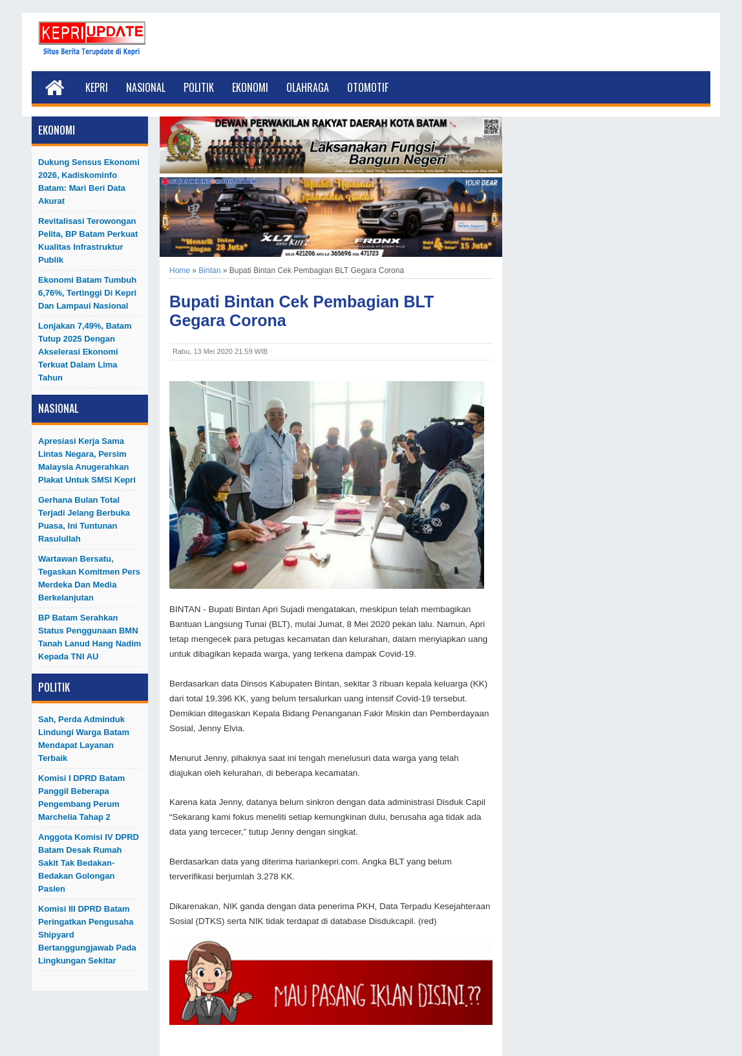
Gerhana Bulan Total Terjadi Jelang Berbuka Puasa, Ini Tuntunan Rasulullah (84, 519)
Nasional (145, 87)
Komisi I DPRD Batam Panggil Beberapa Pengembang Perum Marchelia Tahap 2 (81, 797)
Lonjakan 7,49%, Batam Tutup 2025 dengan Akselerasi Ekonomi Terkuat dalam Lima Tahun (85, 351)
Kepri (96, 87)
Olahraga (307, 87)
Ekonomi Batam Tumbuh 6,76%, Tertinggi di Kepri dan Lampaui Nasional (87, 293)
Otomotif (367, 87)
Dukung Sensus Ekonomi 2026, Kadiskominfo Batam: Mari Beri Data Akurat (89, 181)
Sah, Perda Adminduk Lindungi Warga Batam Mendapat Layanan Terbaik (83, 738)
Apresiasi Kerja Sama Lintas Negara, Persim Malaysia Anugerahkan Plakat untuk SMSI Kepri (87, 460)
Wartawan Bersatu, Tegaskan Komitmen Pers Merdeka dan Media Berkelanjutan (89, 578)
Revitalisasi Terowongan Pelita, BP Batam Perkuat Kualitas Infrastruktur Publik (88, 240)
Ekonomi (250, 87)
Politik (199, 87)
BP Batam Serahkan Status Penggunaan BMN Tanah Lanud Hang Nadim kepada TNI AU (89, 637)
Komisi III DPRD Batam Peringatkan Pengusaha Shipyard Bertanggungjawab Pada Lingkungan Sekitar (87, 934)
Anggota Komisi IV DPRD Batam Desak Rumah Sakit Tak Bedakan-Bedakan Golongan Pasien (88, 863)
